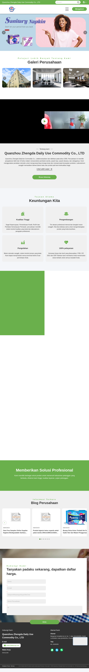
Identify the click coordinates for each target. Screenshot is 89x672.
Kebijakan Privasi (6, 669)
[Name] (78, 2)
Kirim (44, 626)
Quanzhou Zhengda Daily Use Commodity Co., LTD (44, 153)
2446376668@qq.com (11, 649)
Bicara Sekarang (44, 177)
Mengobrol (79, 9)
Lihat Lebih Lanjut (44, 169)
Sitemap (12, 669)
